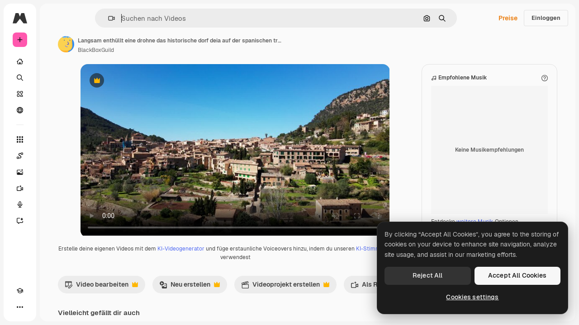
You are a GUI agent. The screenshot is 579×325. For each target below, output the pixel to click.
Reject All (427, 275)
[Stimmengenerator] (54, 204)
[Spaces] (54, 156)
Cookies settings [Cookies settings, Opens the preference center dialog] (472, 297)
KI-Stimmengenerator (265, 266)
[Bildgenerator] (54, 172)
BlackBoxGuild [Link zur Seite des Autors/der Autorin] (165, 50)
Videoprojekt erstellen (354, 295)
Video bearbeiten (170, 295)
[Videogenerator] (54, 188)
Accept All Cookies (517, 275)
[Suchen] (54, 77)
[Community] (54, 110)
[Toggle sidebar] (88, 18)
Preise (507, 18)
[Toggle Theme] (36, 307)
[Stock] (54, 94)
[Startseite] (54, 61)
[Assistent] (54, 221)
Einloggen (546, 18)
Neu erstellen (258, 295)
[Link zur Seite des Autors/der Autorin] (135, 44)
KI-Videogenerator (255, 257)
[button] (142, 18)
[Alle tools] (54, 139)
